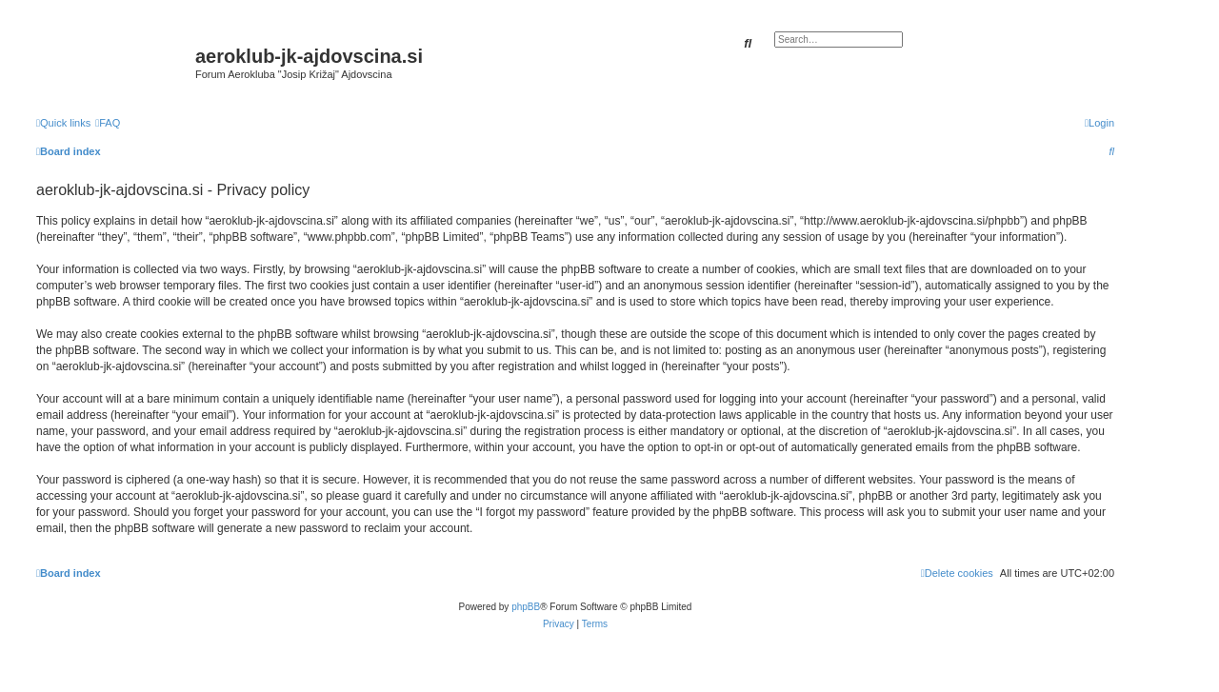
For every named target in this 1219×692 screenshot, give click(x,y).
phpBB (525, 607)
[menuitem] (107, 122)
